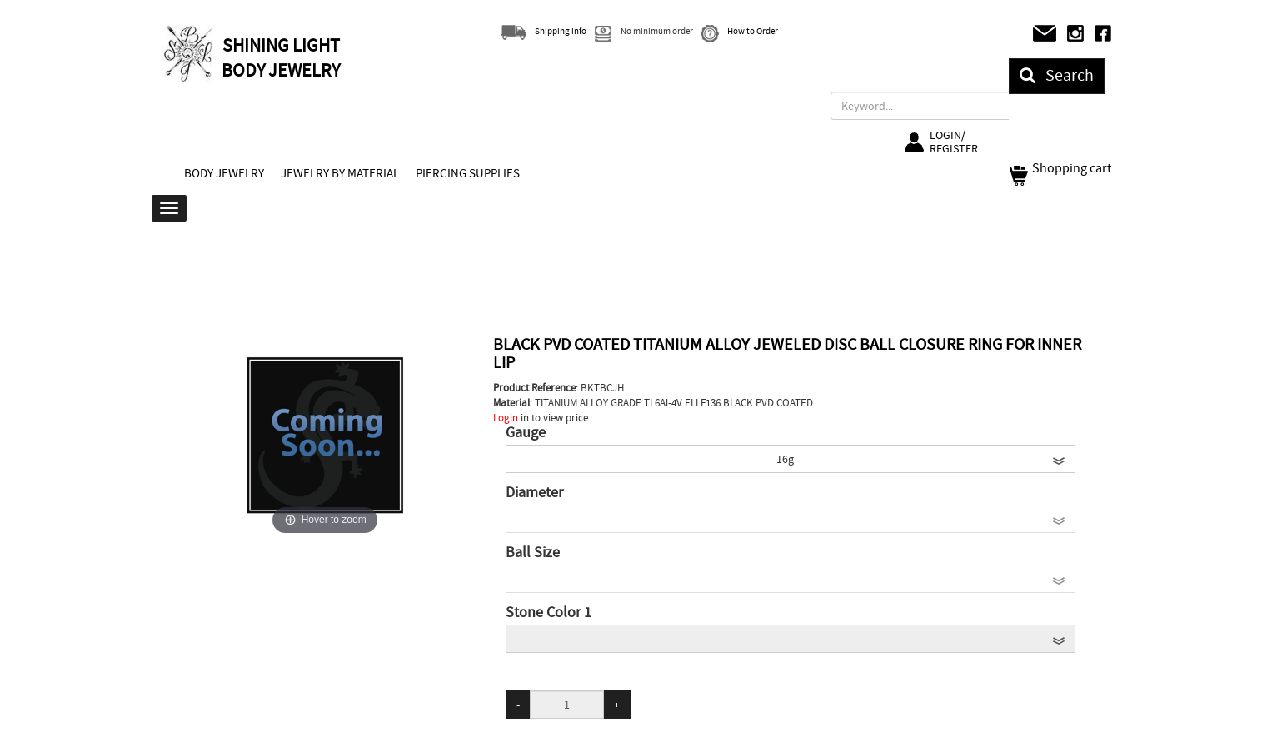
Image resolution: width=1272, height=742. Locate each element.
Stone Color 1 (548, 612)
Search (1057, 75)
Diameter (534, 493)
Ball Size (533, 552)
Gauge (526, 433)
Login (505, 418)
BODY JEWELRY (224, 173)
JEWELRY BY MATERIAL (340, 173)
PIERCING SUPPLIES (468, 173)
